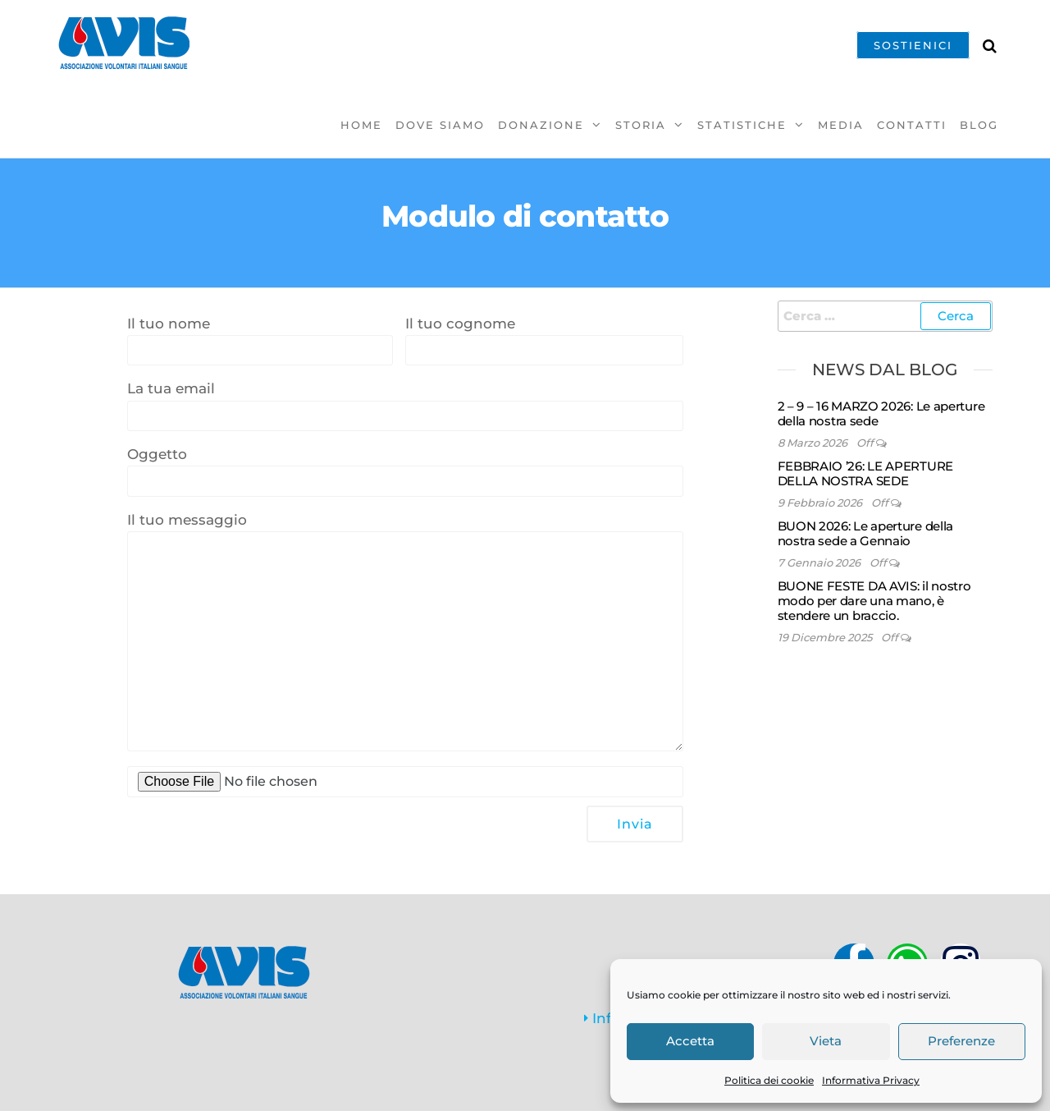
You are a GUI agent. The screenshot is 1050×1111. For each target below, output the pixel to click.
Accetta (690, 1041)
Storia (640, 124)
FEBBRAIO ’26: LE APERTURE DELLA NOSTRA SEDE (866, 473)
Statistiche (742, 124)
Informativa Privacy (871, 1080)
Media (841, 124)
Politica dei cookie (769, 1080)
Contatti (912, 124)
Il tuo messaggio (405, 631)
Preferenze (961, 1041)
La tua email (405, 405)
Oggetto (405, 471)
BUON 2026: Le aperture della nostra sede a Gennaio (866, 533)
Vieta (826, 1041)
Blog (979, 124)
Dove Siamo (440, 124)
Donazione (541, 124)
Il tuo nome (260, 340)
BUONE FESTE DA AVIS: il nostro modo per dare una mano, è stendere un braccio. (874, 600)
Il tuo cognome (544, 340)
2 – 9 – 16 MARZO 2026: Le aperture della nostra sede (881, 413)
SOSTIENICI (913, 45)
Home (361, 124)
